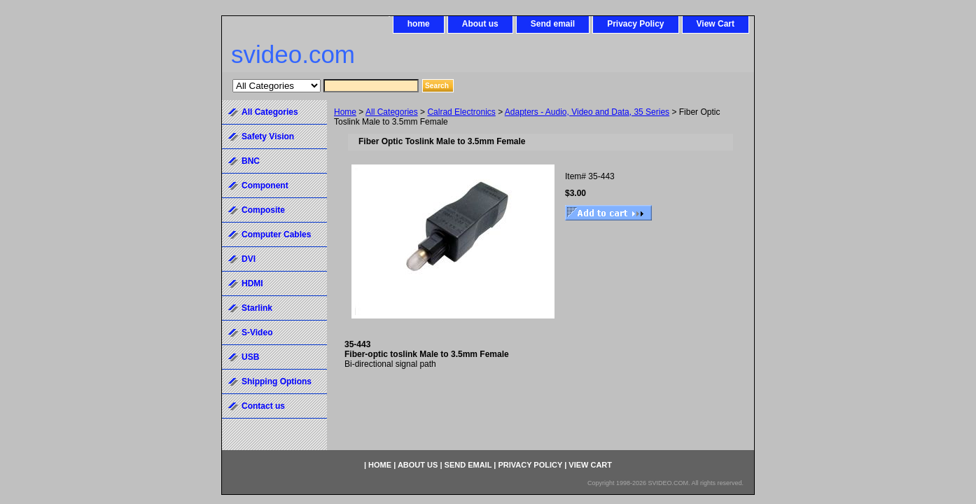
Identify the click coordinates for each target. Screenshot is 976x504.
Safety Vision (268, 136)
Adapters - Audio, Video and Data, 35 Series (587, 112)
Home (345, 112)
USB (250, 357)
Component (265, 185)
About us (480, 24)
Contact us (263, 406)
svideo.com (293, 54)
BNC (251, 161)
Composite (263, 210)
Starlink (257, 308)
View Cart (715, 24)
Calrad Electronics (461, 112)
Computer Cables (276, 234)
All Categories (391, 112)
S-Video (257, 332)
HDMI (252, 283)
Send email (553, 24)
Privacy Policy (635, 24)
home (418, 24)
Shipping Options (277, 381)
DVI (249, 259)
